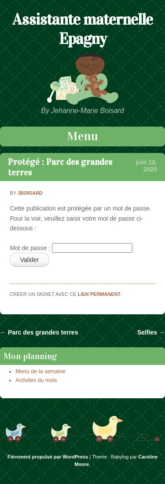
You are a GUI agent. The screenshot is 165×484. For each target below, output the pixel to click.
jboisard (30, 193)
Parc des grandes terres (39, 332)
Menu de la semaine (40, 371)
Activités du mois (36, 380)
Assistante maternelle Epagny (82, 29)
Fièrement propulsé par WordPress (47, 456)
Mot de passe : (71, 247)
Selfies (151, 332)
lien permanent (99, 294)
